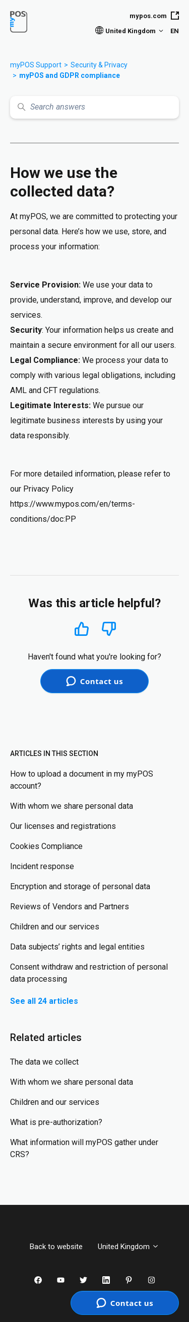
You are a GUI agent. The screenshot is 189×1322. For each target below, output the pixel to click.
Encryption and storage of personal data (80, 886)
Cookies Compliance (46, 846)
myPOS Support (35, 65)
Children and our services (54, 926)
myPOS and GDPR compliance (69, 75)
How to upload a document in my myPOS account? (81, 780)
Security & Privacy (99, 65)
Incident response (42, 866)
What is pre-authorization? (56, 1122)
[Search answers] (94, 107)
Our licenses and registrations (63, 826)
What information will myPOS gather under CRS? (84, 1148)
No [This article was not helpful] (109, 629)
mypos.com (154, 16)
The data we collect (44, 1062)
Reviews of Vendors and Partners (69, 906)
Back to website (56, 1246)
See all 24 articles (44, 1001)
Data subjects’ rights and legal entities (77, 947)
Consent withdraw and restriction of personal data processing (89, 973)
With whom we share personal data (71, 806)
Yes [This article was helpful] (81, 628)
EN (174, 31)
